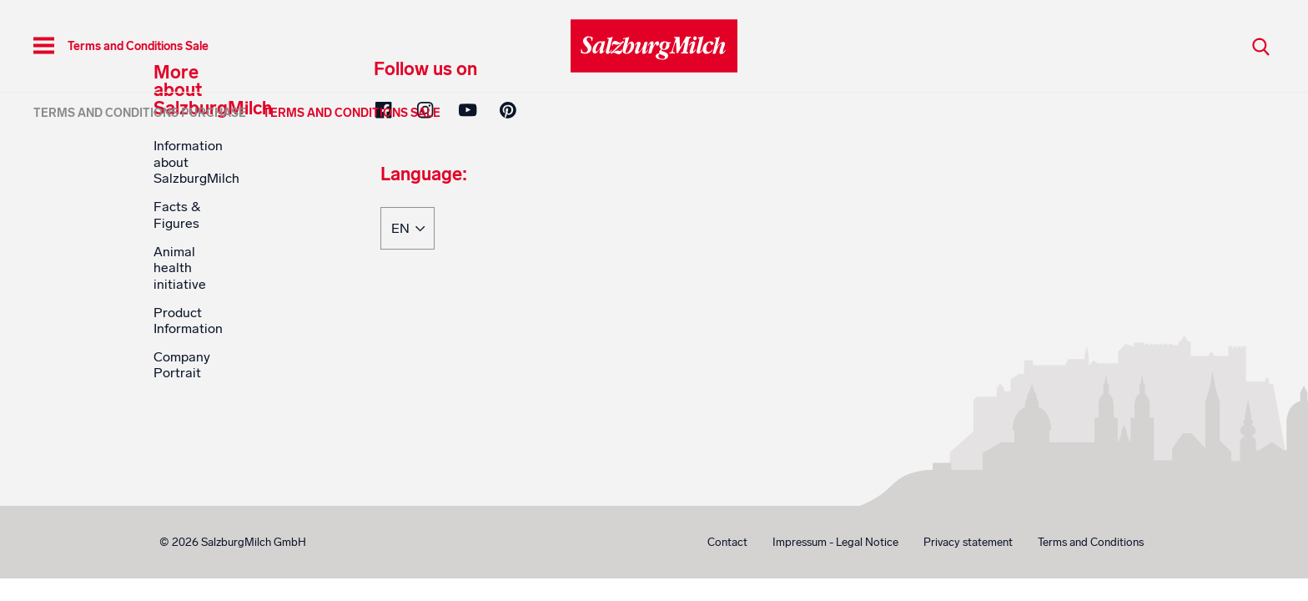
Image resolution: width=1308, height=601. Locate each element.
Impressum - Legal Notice (835, 542)
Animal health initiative (179, 268)
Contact (727, 542)
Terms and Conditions (1091, 542)
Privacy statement (968, 542)
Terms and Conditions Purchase (139, 113)
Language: (423, 175)
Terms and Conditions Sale (351, 113)
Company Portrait (181, 365)
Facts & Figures (176, 214)
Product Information (188, 320)
